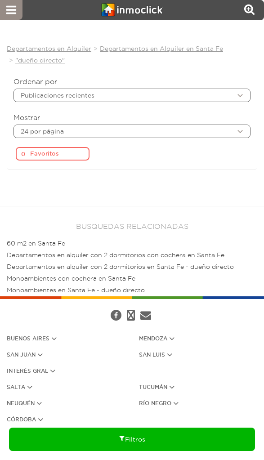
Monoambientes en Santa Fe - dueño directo (76, 290)
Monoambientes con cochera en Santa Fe (71, 278)
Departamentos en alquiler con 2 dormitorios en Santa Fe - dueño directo (120, 266)
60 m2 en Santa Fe (36, 243)
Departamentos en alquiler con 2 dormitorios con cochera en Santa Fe (115, 255)
